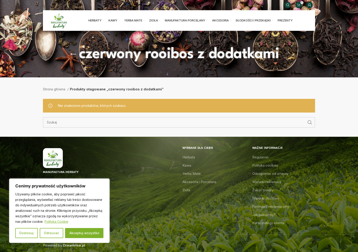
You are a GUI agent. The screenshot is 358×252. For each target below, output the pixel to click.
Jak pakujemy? (264, 215)
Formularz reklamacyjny (270, 206)
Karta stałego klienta (268, 223)
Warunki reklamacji (266, 182)
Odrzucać (51, 233)
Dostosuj (26, 233)
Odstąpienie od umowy (270, 173)
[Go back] (73, 54)
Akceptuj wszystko (84, 233)
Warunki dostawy (265, 198)
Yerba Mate (191, 173)
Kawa (186, 165)
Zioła (186, 190)
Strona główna (54, 89)
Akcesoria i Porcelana (199, 182)
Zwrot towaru (262, 190)
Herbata (188, 157)
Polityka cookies (265, 165)
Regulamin (260, 157)
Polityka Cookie (56, 221)
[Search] (287, 5)
